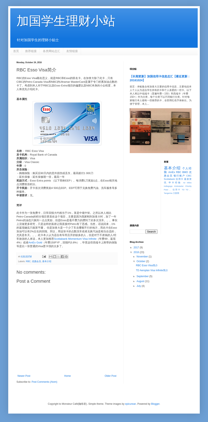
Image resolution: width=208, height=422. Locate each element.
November (143, 256)
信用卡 (179, 179)
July (139, 286)
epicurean (130, 403)
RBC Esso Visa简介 (147, 265)
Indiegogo (168, 186)
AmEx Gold (35, 242)
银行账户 (179, 175)
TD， (189, 189)
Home (67, 375)
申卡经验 (175, 182)
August (141, 281)
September (143, 276)
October (141, 261)
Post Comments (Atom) (44, 381)
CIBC (189, 175)
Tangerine (168, 193)
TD (183, 189)
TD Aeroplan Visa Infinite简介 (152, 270)
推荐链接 (31, 51)
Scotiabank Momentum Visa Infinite (75, 238)
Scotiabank (169, 179)
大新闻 (176, 193)
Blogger (155, 403)
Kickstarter (178, 186)
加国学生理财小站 (65, 21)
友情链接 (72, 51)
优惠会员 (36, 261)
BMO (185, 172)
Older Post (110, 375)
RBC (28, 261)
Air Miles (187, 182)
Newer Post (24, 375)
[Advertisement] (144, 173)
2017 (137, 247)
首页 (16, 51)
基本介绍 (46, 261)
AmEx (171, 172)
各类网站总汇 (51, 51)
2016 (137, 252)
